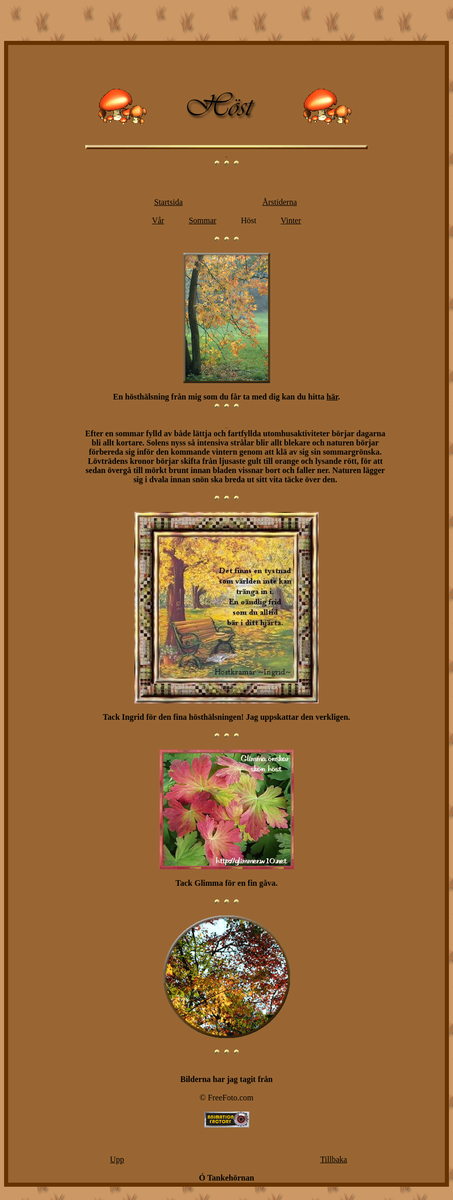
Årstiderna (280, 202)
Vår (158, 220)
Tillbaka (333, 1159)
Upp (117, 1159)
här (332, 396)
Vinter (291, 220)
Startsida (168, 202)
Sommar (202, 220)
